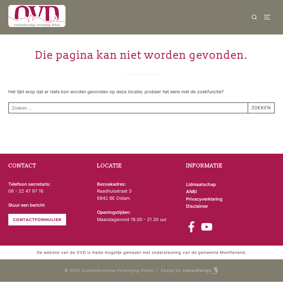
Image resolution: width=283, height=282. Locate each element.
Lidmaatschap (201, 184)
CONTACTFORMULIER (37, 219)
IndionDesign (197, 270)
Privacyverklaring (204, 199)
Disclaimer (197, 206)
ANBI (191, 191)
